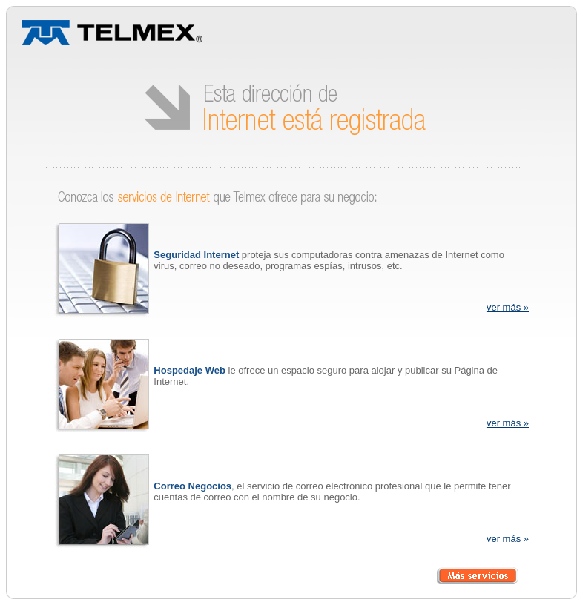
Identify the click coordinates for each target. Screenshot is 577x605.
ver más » (508, 307)
